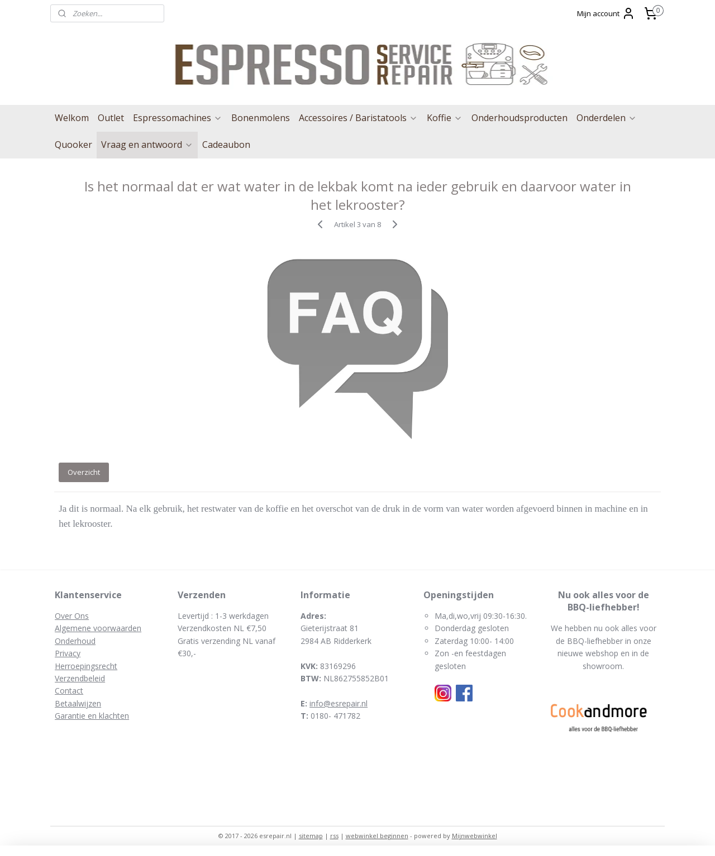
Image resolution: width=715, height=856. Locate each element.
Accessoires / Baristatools (358, 118)
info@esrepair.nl (338, 703)
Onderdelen (606, 118)
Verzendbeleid (80, 678)
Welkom (72, 118)
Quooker (73, 144)
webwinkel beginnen (377, 835)
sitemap (311, 835)
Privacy (67, 653)
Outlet (111, 118)
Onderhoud (75, 641)
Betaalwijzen (78, 703)
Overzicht (84, 472)
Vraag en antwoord (147, 144)
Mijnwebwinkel (474, 835)
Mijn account (606, 13)
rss (334, 835)
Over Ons (72, 615)
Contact (69, 690)
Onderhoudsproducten (519, 118)
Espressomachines (177, 118)
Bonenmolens (260, 118)
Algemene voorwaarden (98, 628)
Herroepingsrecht (86, 666)
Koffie (445, 118)
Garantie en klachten (92, 715)
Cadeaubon (226, 144)
